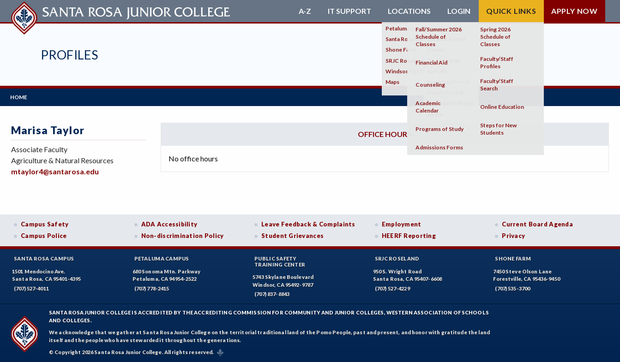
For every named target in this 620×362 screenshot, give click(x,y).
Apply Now (574, 10)
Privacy (513, 235)
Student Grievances (292, 235)
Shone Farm (513, 258)
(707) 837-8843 (271, 294)
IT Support (349, 11)
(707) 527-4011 (31, 288)
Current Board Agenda (537, 223)
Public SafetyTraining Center (279, 261)
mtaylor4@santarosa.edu (55, 170)
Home (19, 96)
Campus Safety (45, 223)
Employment (401, 223)
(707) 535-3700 (512, 288)
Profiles (69, 54)
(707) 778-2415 (151, 288)
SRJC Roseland (397, 258)
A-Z (305, 11)
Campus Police (44, 235)
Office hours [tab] (384, 133)
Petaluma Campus (161, 258)
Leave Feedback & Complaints (308, 223)
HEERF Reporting (409, 235)
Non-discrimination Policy (182, 235)
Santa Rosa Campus (44, 258)
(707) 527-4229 (392, 288)
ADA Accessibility (169, 223)
